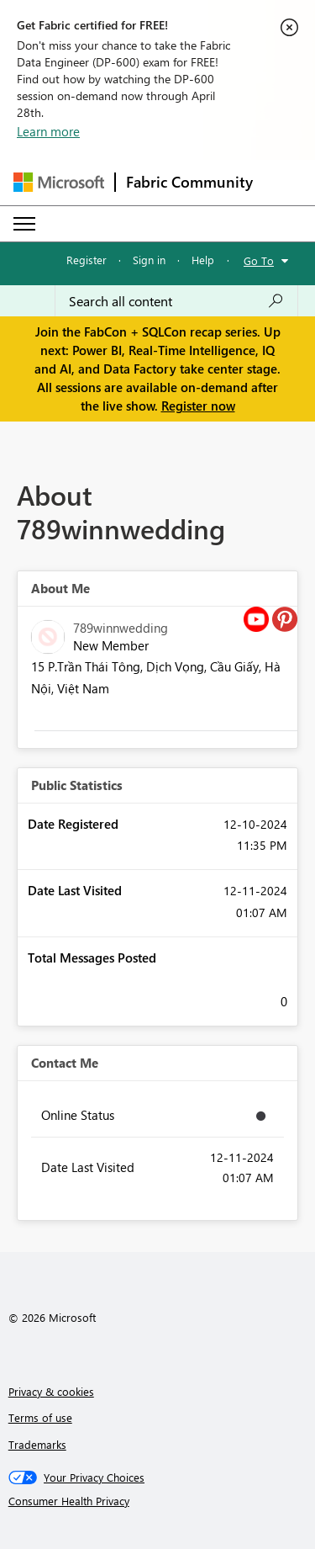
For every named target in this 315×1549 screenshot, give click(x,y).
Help (203, 259)
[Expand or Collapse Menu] (24, 223)
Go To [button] (259, 260)
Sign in (149, 259)
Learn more (48, 131)
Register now (198, 405)
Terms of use (40, 1417)
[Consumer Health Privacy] (157, 1501)
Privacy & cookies (51, 1391)
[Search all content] (176, 301)
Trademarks (37, 1444)
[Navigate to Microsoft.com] (58, 182)
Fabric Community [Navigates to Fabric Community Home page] (189, 182)
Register (86, 259)
